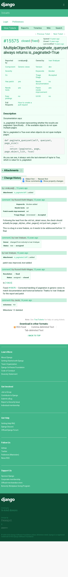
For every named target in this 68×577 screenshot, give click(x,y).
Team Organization (9, 364)
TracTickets (39, 320)
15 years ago (55, 39)
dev (50, 67)
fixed (35, 41)
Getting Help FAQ (8, 423)
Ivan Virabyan (54, 61)
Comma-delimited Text (42, 327)
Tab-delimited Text (34, 330)
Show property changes (53, 181)
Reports (25, 28)
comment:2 (6, 238)
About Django (6, 357)
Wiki (49, 28)
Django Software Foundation (13, 367)
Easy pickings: (8, 97)
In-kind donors (9, 510)
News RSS (5, 458)
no (50, 82)
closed (25, 41)
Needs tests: (8, 89)
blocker (52, 71)
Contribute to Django (9, 395)
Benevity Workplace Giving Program (15, 486)
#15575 (11, 40)
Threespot (7, 520)
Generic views (24, 67)
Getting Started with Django (12, 361)
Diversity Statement (9, 374)
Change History (14, 177)
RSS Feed (21, 327)
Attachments (13, 170)
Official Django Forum (9, 430)
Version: (39, 67)
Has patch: (9, 82)
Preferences (18, 22)
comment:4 (6, 300)
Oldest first (30, 179)
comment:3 (6, 269)
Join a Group (6, 392)
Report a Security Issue (10, 402)
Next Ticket (58, 34)
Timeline (38, 28)
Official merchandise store (11, 483)
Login (5, 22)
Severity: (8, 71)
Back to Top (33, 336)
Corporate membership (10, 479)
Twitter (4, 451)
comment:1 (6, 200)
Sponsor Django (7, 476)
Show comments (33, 181)
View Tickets (10, 28)
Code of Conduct (8, 371)
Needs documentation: (42, 83)
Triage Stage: (38, 76)
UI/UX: (38, 96)
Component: (10, 67)
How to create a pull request (25, 104)
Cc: (6, 75)
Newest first (43, 179)
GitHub (4, 448)
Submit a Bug (6, 399)
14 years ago (59, 44)
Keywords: (40, 71)
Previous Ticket (43, 34)
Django (8, 5)
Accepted (53, 75)
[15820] (8, 283)
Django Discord (7, 427)
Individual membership (10, 405)
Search (59, 28)
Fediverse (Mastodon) (10, 455)
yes (19, 82)
